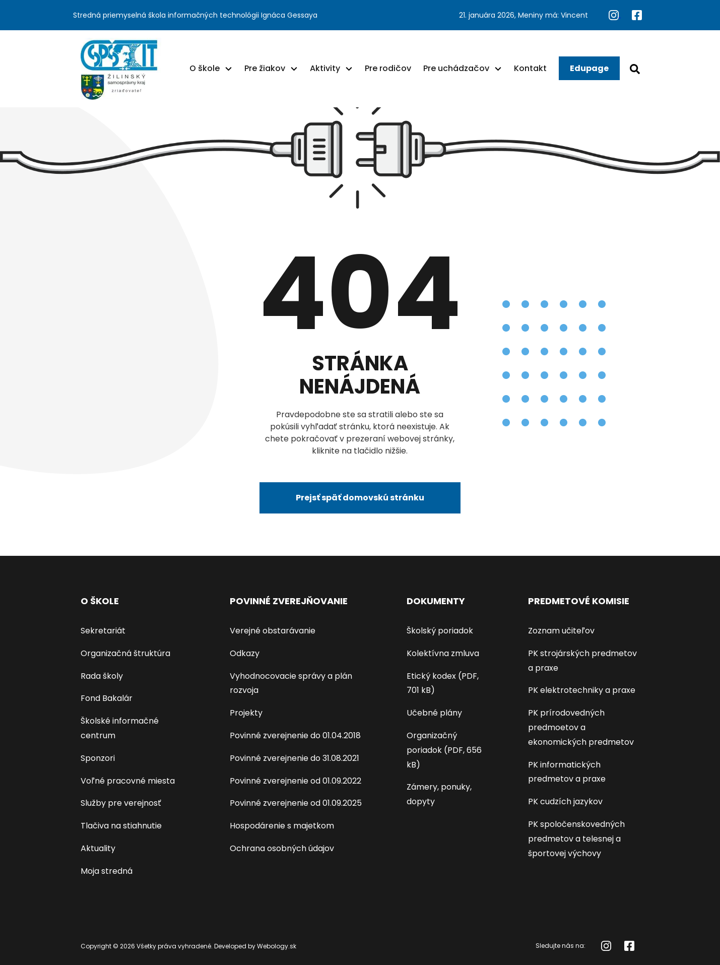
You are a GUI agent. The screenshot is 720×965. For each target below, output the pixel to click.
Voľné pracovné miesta (128, 781)
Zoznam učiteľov (561, 630)
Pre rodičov (388, 68)
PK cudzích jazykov (565, 801)
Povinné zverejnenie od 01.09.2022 (295, 781)
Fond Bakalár (107, 698)
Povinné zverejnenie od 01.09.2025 (296, 803)
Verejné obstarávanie (272, 630)
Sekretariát (103, 630)
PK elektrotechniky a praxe (581, 690)
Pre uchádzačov (456, 68)
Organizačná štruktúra (125, 653)
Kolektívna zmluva (443, 653)
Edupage (589, 68)
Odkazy (244, 653)
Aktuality (98, 848)
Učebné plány (434, 713)
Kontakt (530, 68)
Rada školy (102, 676)
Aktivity (325, 68)
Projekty (246, 713)
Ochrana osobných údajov (282, 848)
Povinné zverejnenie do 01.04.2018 (295, 735)
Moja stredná (107, 871)
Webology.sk (276, 946)
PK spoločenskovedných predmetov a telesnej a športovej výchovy (576, 838)
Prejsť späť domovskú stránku (360, 497)
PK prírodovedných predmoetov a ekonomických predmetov (581, 727)
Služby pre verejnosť (121, 803)
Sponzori (98, 758)
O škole (204, 68)
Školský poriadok (440, 630)
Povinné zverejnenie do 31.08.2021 (294, 758)
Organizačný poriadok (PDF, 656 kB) (444, 750)
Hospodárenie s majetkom (282, 825)
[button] (228, 69)
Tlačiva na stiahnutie (121, 825)
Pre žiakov (264, 68)
